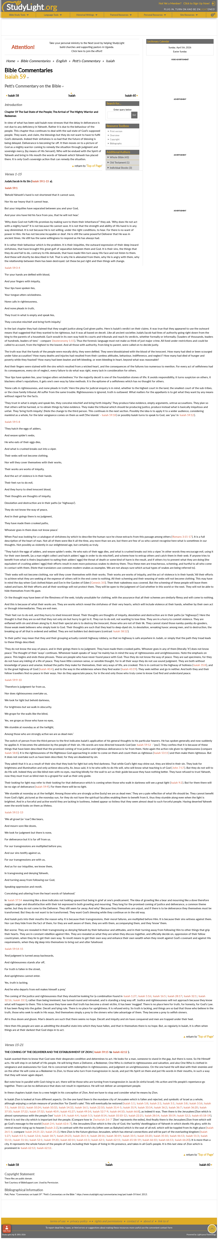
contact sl (133, 1221)
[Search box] (118, 115)
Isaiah (110, 61)
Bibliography (116, 143)
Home (10, 61)
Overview (114, 135)
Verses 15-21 (14, 1045)
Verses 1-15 (13, 174)
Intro (13, 105)
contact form (166, 1227)
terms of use (57, 1221)
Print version (116, 131)
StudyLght (25, 7)
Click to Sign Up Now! (196, 3)
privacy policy (78, 1221)
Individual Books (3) (121, 167)
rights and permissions (108, 1221)
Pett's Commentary (86, 61)
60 (130, 95)
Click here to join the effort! (86, 51)
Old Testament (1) (119, 162)
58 (13, 95)
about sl (148, 1221)
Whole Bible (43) (119, 157)
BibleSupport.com (29, 1182)
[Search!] (134, 115)
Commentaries (35, 61)
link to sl (163, 1221)
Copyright (115, 139)
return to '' (88, 166)
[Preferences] (213, 14)
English (61, 61)
